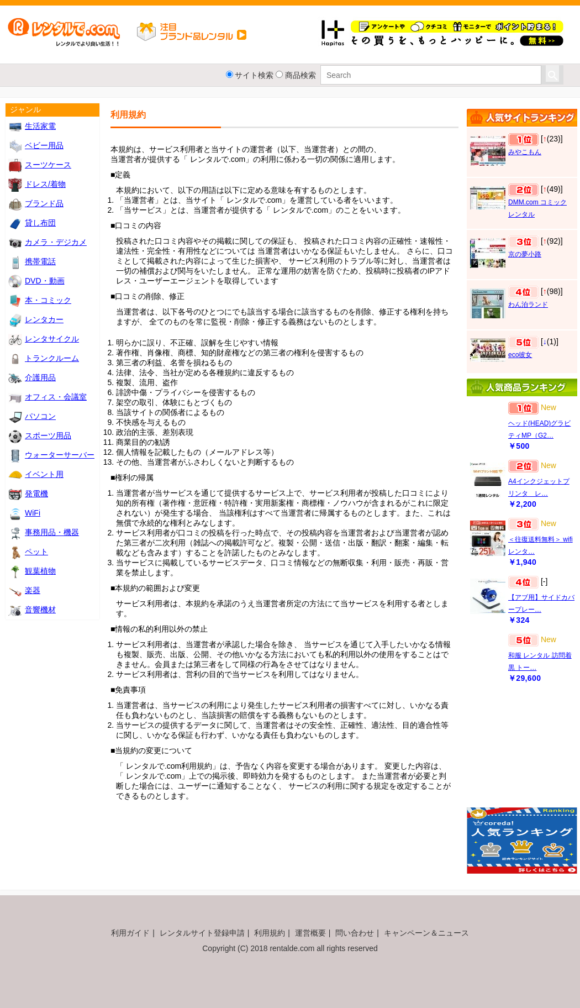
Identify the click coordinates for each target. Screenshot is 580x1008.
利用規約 (269, 932)
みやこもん (524, 152)
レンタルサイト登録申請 (202, 932)
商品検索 (300, 75)
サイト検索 (254, 75)
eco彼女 (520, 355)
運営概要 (310, 932)
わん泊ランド (528, 304)
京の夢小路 (524, 254)
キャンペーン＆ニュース (426, 932)
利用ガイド (130, 932)
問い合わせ (354, 932)
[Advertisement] (522, 750)
